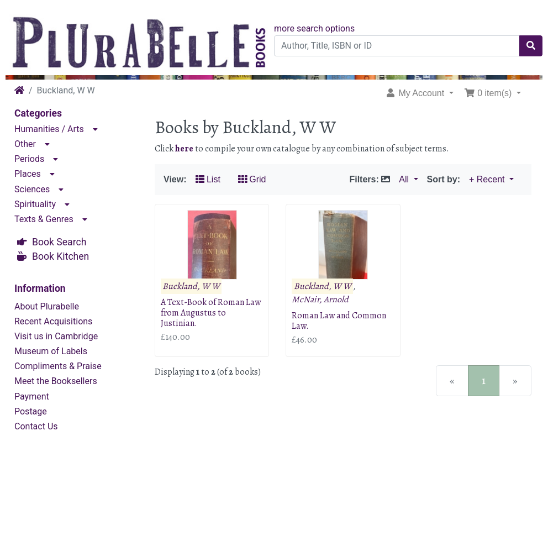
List (208, 179)
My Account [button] (416, 93)
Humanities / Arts (49, 129)
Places (27, 174)
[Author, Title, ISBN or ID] (397, 45)
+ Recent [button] (488, 179)
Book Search (59, 242)
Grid (252, 179)
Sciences (32, 189)
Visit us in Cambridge (56, 336)
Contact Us (36, 426)
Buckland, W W (191, 286)
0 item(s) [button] (489, 93)
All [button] (405, 179)
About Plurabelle (46, 306)
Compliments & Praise (58, 366)
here (184, 149)
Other (25, 144)
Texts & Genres (43, 219)
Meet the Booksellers (55, 381)
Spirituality (35, 204)
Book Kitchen (60, 256)
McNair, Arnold (320, 299)
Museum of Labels (50, 351)
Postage (30, 411)
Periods (29, 159)
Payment (31, 396)
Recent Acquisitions (53, 321)
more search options (314, 28)
